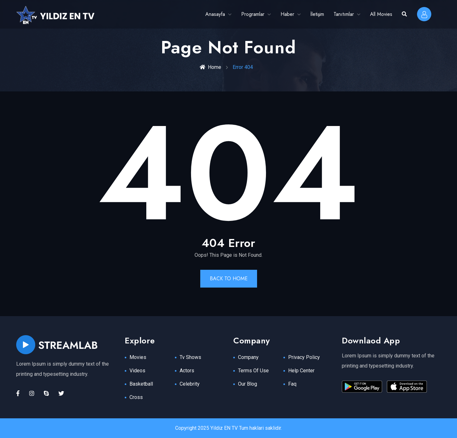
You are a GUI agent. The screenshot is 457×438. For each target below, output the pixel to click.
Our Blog (247, 384)
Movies (137, 357)
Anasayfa (215, 14)
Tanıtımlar (344, 14)
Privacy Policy (304, 357)
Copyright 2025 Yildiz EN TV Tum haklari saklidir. (228, 428)
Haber (287, 14)
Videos (137, 371)
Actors (187, 371)
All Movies (381, 14)
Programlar (252, 14)
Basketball (141, 384)
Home (210, 67)
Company (248, 357)
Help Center (301, 371)
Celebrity (190, 384)
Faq (292, 384)
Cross (136, 397)
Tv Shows (190, 357)
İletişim (317, 14)
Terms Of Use (253, 371)
